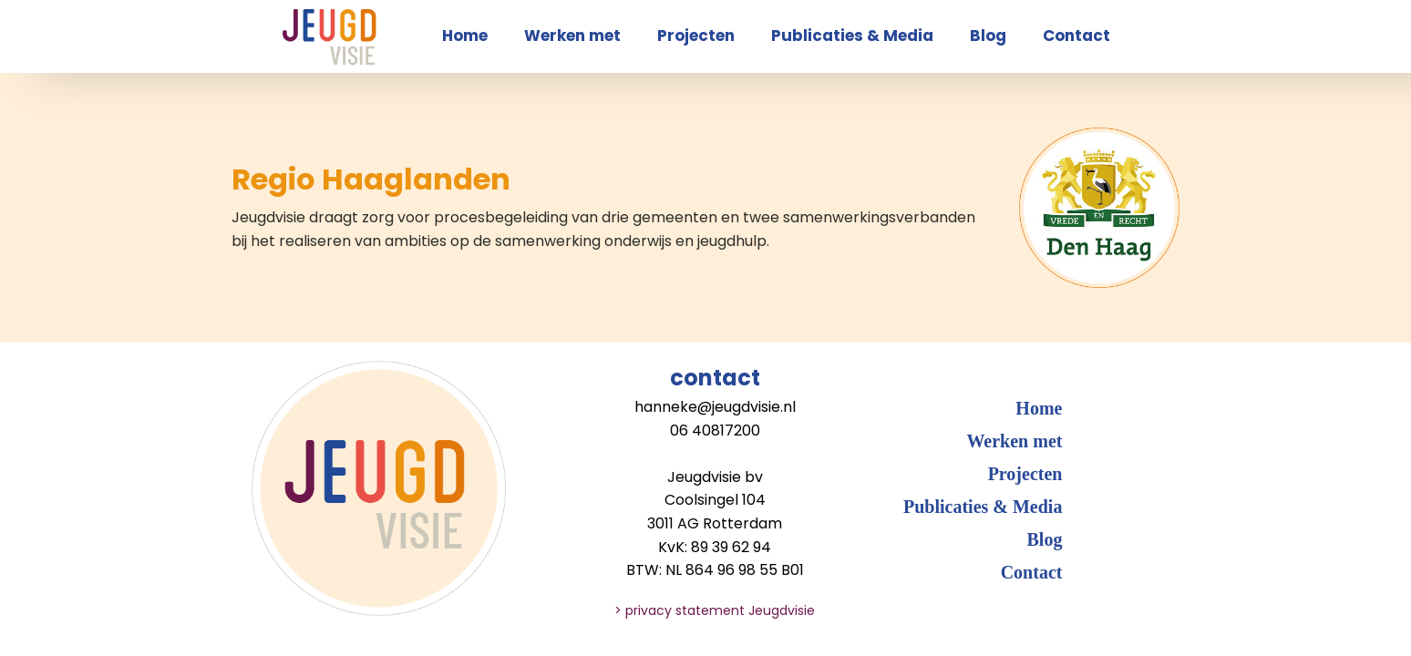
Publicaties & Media (852, 35)
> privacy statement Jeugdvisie (714, 610)
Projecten (696, 35)
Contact (1076, 35)
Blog (988, 35)
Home (465, 35)
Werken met (572, 35)
